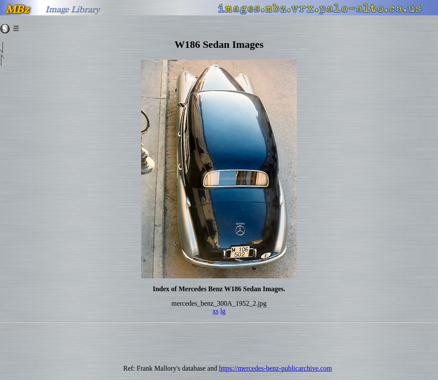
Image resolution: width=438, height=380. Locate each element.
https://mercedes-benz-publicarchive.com (275, 368)
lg (222, 311)
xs (216, 311)
